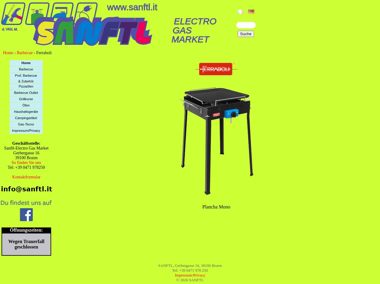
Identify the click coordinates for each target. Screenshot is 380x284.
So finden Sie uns (26, 162)
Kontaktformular (26, 177)
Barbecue (25, 53)
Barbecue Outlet (26, 92)
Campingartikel (26, 118)
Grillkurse (26, 99)
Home (8, 53)
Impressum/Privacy (26, 130)
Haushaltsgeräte (26, 111)
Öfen (26, 105)
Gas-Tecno (26, 124)
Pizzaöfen (26, 86)
